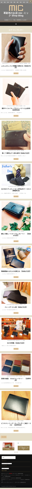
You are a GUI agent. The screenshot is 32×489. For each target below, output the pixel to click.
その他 (29, 63)
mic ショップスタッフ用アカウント (13, 63)
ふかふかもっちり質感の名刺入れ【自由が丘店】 (16, 66)
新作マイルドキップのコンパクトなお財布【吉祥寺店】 (16, 109)
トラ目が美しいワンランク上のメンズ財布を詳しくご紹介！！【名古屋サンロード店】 (24, 448)
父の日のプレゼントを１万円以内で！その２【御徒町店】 (16, 189)
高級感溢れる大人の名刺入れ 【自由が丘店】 (16, 271)
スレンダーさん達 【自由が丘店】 (16, 307)
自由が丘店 (21, 63)
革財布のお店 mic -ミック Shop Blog (16, 14)
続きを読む (16, 73)
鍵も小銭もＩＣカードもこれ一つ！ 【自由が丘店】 (16, 234)
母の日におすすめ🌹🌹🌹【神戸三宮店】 (8, 449)
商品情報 (25, 63)
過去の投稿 (4, 436)
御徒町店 (18, 186)
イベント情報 (22, 340)
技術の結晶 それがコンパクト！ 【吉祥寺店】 (16, 379)
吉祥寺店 (17, 105)
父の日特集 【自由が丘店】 (16, 343)
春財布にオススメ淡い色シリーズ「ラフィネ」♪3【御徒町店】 (14, 479)
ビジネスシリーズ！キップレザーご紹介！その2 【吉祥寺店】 (16, 424)
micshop (13, 105)
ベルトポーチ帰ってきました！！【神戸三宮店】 (11, 482)
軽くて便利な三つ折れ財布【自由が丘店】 (16, 153)
